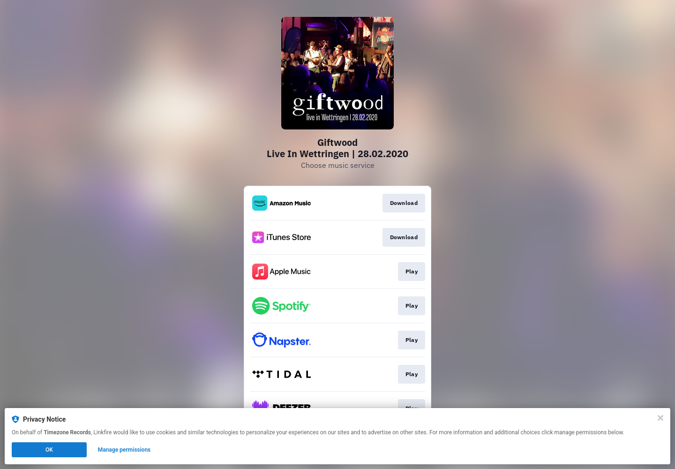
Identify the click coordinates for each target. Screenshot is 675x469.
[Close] (660, 417)
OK (49, 449)
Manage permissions (124, 449)
